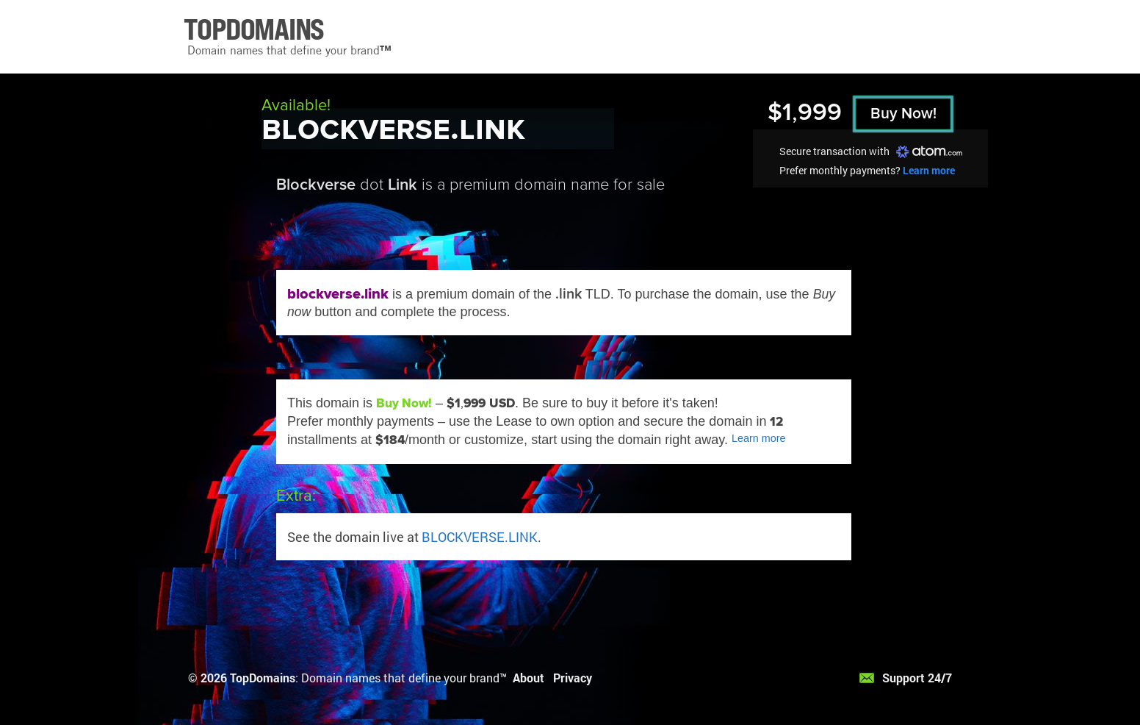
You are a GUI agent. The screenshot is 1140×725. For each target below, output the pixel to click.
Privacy (572, 677)
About (528, 677)
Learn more (929, 170)
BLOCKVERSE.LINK (480, 537)
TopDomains (262, 677)
